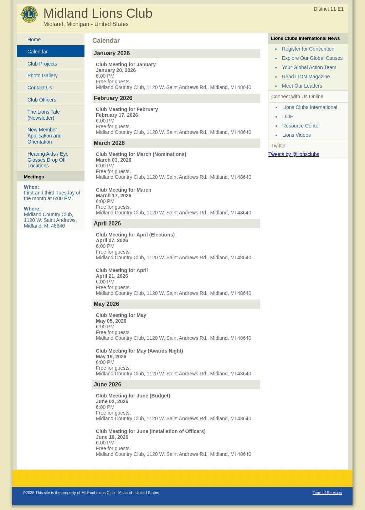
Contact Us (39, 87)
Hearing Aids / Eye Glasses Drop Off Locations (47, 160)
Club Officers (41, 100)
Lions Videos (296, 135)
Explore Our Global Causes (312, 58)
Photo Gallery (42, 75)
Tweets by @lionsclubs (293, 154)
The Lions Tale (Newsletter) (43, 115)
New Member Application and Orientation (44, 136)
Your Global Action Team (309, 67)
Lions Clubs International (309, 107)
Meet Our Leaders (302, 86)
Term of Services (327, 492)
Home (34, 39)
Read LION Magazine (306, 76)
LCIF (287, 116)
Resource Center (301, 126)
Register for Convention (308, 49)
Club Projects (42, 64)
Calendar (37, 51)
